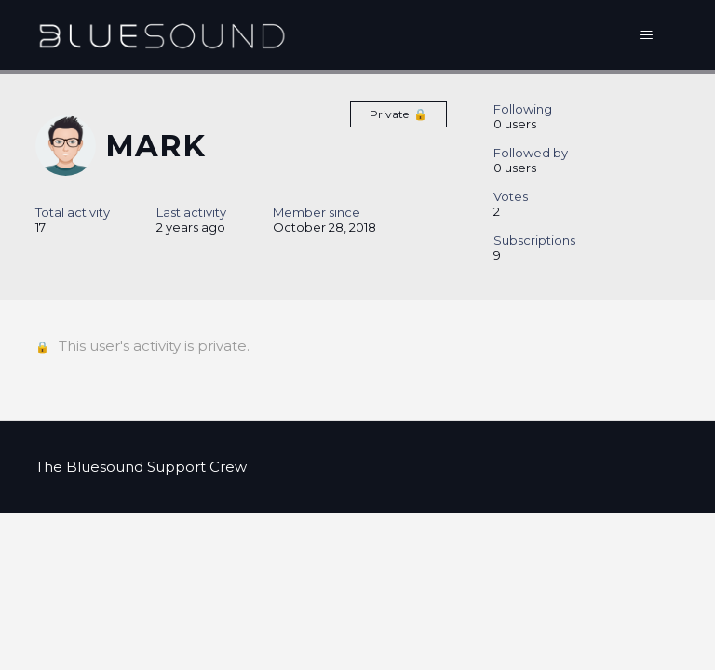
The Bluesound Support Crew (141, 467)
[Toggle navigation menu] (647, 35)
